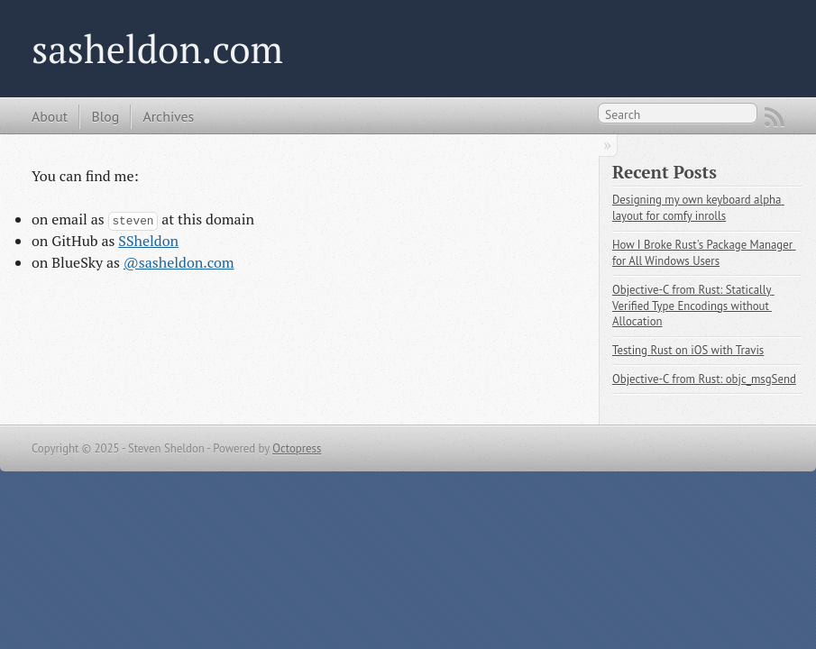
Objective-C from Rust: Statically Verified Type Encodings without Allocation (693, 306)
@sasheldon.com (179, 262)
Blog (105, 116)
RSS (774, 117)
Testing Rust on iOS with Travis (688, 350)
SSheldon (148, 241)
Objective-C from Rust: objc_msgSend (704, 379)
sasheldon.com (157, 48)
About (50, 116)
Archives (168, 116)
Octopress (296, 448)
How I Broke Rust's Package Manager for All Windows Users (704, 253)
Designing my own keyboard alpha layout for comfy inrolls (698, 208)
